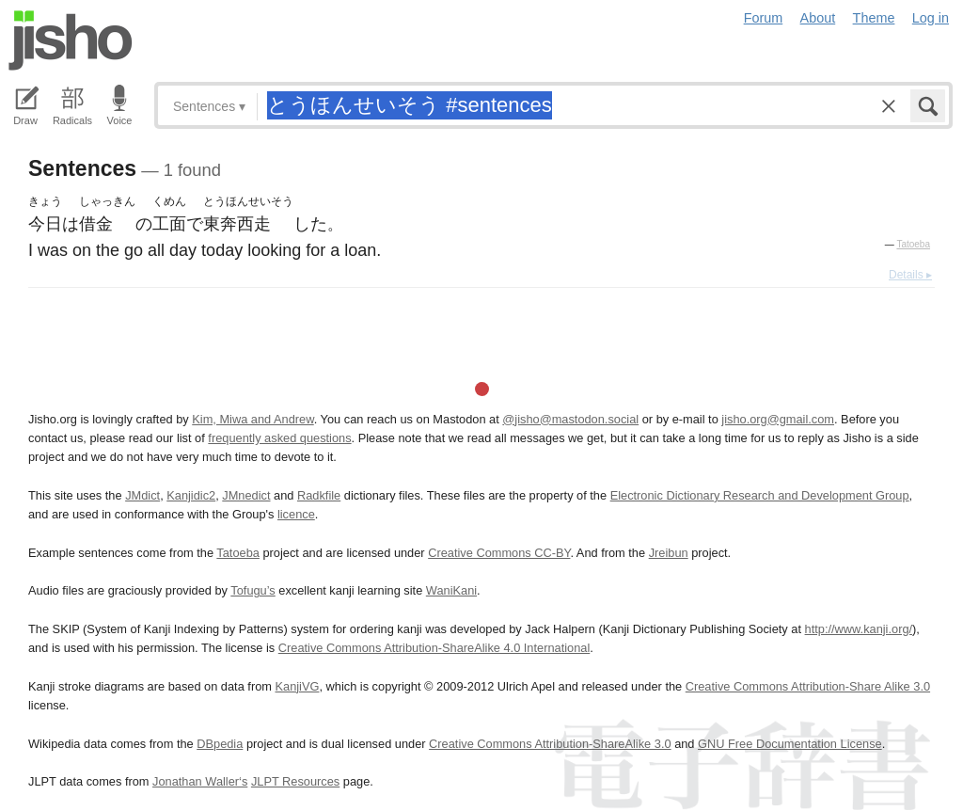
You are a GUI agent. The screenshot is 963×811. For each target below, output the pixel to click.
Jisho (70, 40)
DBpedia (220, 744)
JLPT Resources (295, 781)
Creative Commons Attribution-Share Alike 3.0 (808, 686)
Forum (763, 17)
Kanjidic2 (190, 495)
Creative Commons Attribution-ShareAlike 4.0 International (434, 648)
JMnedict (246, 495)
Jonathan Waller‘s (199, 781)
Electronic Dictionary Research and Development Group (759, 495)
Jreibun (668, 553)
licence (296, 514)
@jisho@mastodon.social (570, 419)
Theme (874, 17)
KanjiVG (297, 686)
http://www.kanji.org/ (859, 629)
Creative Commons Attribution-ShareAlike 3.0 (550, 744)
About (818, 17)
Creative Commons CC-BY (499, 553)
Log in (930, 17)
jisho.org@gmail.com (777, 419)
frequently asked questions (279, 438)
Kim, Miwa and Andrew (252, 419)
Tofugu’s (252, 590)
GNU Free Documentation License (790, 744)
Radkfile (318, 495)
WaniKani (451, 590)
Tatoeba (913, 244)
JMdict (142, 495)
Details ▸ (910, 274)
